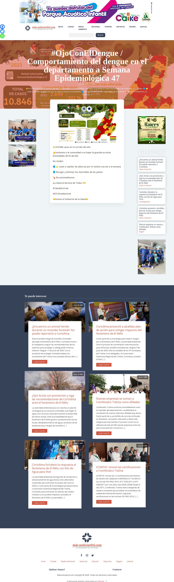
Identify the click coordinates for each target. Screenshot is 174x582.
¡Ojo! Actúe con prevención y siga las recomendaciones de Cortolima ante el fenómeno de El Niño (54, 399)
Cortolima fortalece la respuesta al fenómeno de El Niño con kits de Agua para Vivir (54, 468)
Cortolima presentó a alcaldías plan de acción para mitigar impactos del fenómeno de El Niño (119, 329)
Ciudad (71, 27)
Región (132, 27)
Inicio (60, 27)
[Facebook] (2, 26)
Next (162, 130)
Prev (141, 130)
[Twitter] (2, 31)
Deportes (120, 27)
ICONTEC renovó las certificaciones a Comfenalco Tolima (118, 468)
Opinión (108, 27)
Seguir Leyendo (39, 362)
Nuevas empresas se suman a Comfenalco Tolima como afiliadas (118, 400)
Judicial (143, 27)
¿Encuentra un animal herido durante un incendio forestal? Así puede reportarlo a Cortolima (53, 329)
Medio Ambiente (82, 28)
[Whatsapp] (2, 36)
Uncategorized (144, 202)
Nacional (96, 27)
